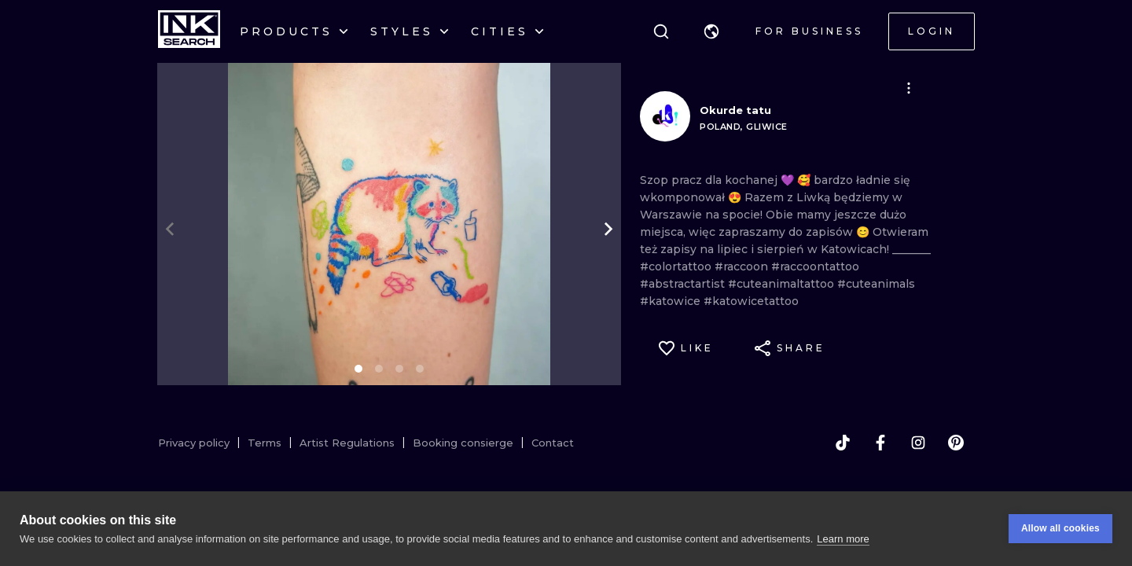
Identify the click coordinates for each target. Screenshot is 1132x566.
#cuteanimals (876, 284)
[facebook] (880, 442)
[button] (711, 31)
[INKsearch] (189, 31)
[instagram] (918, 442)
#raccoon (743, 266)
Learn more (843, 540)
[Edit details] (909, 88)
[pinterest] (956, 442)
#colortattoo (677, 266)
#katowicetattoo (751, 301)
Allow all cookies (1060, 530)
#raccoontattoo (815, 266)
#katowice (672, 301)
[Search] (661, 31)
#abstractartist (684, 284)
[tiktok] (843, 442)
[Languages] (711, 31)
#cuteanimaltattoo (782, 284)
